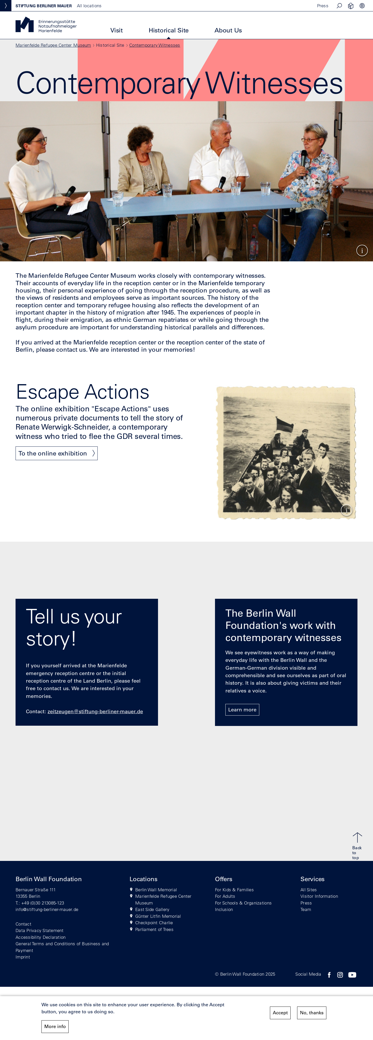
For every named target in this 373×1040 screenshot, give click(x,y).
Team (305, 909)
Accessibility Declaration (41, 937)
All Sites (308, 889)
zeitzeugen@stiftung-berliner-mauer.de (95, 711)
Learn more (242, 709)
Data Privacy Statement (40, 930)
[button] (339, 5)
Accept (280, 1013)
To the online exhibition (52, 453)
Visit (116, 30)
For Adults (225, 896)
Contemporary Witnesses (154, 45)
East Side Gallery (152, 909)
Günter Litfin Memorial (158, 916)
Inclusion (224, 909)
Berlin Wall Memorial (156, 889)
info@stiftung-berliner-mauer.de (47, 909)
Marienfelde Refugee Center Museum (53, 45)
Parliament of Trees (154, 929)
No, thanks (312, 1013)
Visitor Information (319, 896)
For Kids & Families (234, 889)
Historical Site (169, 30)
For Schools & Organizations (243, 903)
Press (322, 5)
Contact (23, 924)
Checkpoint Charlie (154, 922)
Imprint (23, 957)
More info (55, 1027)
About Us (228, 30)
